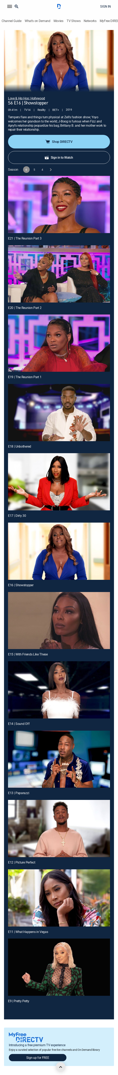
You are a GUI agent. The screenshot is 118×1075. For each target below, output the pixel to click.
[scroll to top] (60, 1067)
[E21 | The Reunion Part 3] (59, 204)
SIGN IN (105, 6)
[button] (9, 6)
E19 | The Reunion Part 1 (24, 377)
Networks (90, 21)
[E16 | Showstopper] (59, 551)
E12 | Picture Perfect (21, 862)
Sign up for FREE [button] (37, 1057)
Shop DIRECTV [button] (58, 141)
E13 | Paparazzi (18, 793)
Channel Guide (11, 21)
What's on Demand (37, 21)
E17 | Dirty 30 (17, 515)
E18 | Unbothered (19, 446)
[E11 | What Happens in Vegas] (59, 898)
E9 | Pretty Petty (18, 1001)
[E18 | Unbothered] (59, 412)
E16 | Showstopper (21, 585)
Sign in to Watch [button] (58, 157)
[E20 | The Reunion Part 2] (59, 274)
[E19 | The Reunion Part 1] (59, 343)
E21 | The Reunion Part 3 (24, 238)
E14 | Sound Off (19, 723)
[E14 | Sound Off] (59, 689)
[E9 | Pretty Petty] (59, 967)
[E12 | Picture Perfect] (59, 828)
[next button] (50, 169)
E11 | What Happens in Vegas (28, 932)
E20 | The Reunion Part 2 (24, 308)
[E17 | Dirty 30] (59, 481)
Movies (58, 21)
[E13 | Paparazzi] (59, 759)
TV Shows (73, 21)
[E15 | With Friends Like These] (59, 620)
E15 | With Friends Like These (28, 654)
